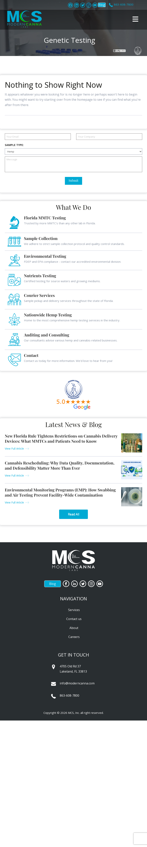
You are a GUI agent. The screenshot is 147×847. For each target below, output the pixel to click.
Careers (74, 637)
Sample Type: (14, 145)
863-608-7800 (69, 695)
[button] (135, 19)
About (73, 628)
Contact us (74, 619)
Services (74, 610)
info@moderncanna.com (77, 683)
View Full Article (14, 448)
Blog (101, 5)
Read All (73, 514)
